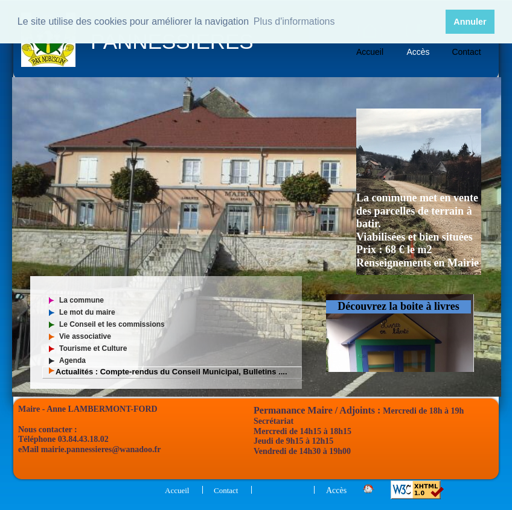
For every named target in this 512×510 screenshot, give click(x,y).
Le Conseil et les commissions (112, 324)
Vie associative (85, 336)
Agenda (72, 360)
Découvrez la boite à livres (398, 306)
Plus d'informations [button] (294, 21)
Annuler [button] (469, 22)
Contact (466, 52)
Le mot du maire (87, 312)
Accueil (369, 52)
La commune (81, 300)
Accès (417, 52)
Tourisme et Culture (93, 348)
